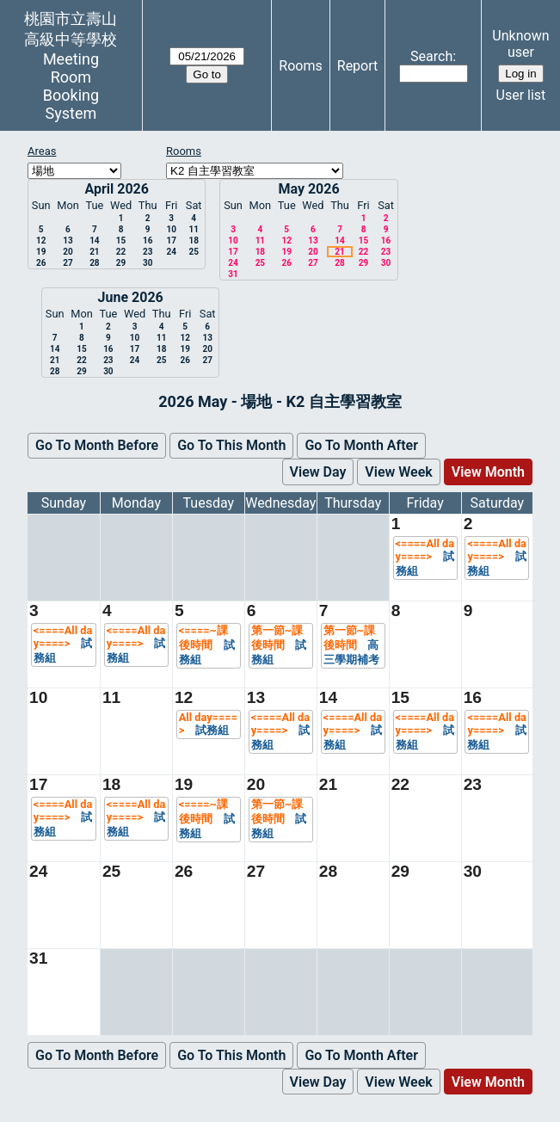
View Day (318, 472)
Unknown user (520, 44)
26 (41, 263)
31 (232, 274)
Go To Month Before (96, 445)
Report (357, 66)
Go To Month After (361, 445)
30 (147, 263)
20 (67, 251)
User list (521, 95)
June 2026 (130, 297)
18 (193, 240)
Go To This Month (231, 445)
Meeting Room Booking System (71, 86)
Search (431, 56)
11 (193, 229)
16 (147, 240)
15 (121, 240)
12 (41, 240)
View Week (398, 472)
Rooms (300, 66)
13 (67, 240)
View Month (488, 472)
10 (170, 229)
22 (121, 251)
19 (41, 251)
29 (121, 263)
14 (94, 240)
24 (170, 251)
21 (94, 251)
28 (94, 263)
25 (193, 251)
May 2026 (308, 189)
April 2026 (116, 189)
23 (147, 251)
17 (170, 240)
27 (67, 263)
